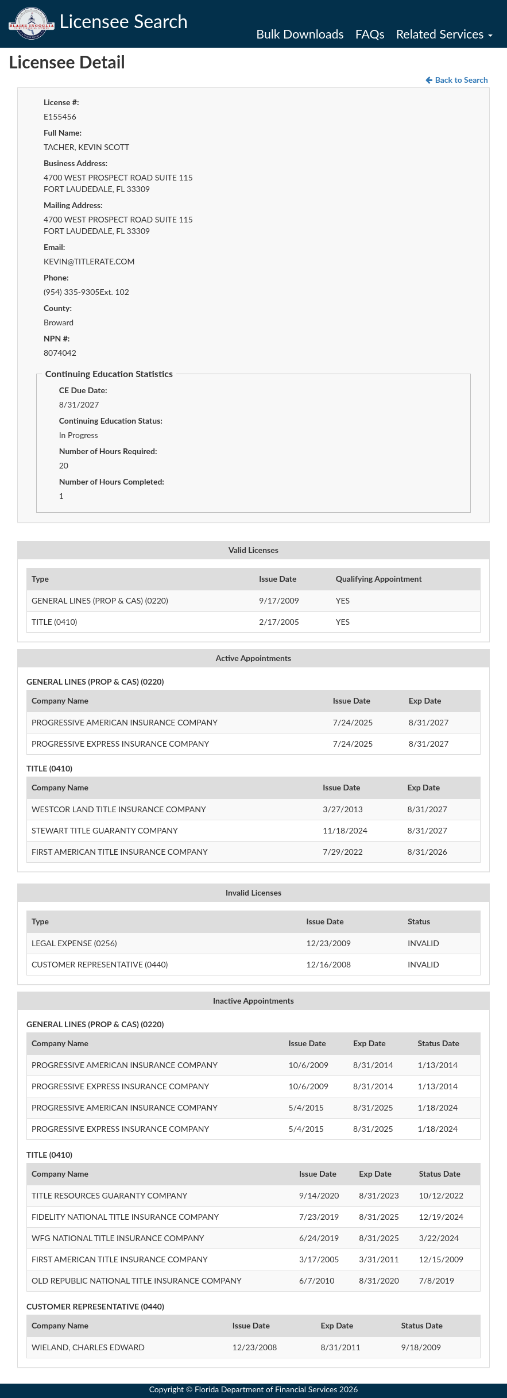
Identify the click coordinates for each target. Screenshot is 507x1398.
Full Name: (63, 132)
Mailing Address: (73, 205)
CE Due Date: (83, 390)
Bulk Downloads (299, 33)
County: (58, 308)
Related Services (444, 33)
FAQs (370, 33)
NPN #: (56, 338)
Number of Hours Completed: (111, 481)
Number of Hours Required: (108, 451)
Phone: (56, 277)
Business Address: (75, 163)
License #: (61, 102)
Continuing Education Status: (110, 420)
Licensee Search (98, 21)
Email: (54, 247)
